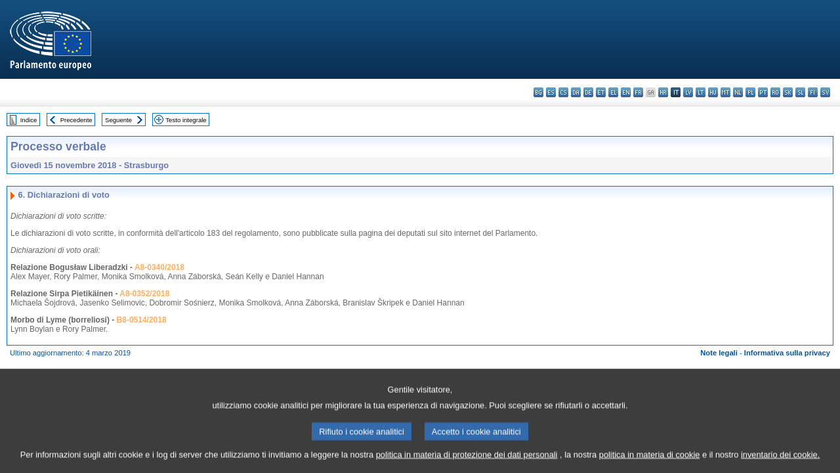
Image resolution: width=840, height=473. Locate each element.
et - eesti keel (601, 92)
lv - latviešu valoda (688, 92)
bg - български (538, 92)
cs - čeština (563, 92)
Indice (28, 120)
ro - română (775, 92)
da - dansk (576, 92)
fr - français (638, 92)
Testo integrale (185, 120)
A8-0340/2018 (159, 267)
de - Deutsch (588, 92)
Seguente (118, 120)
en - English (626, 92)
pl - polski (750, 92)
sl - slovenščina (800, 92)
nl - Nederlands (738, 92)
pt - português (763, 92)
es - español (551, 92)
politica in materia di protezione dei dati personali (467, 465)
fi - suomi (813, 92)
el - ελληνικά (613, 92)
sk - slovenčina (788, 92)
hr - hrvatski (663, 92)
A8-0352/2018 (144, 293)
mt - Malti (725, 92)
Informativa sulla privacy (787, 353)
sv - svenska (825, 92)
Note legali (719, 353)
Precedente (76, 120)
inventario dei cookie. (780, 465)
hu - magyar (713, 92)
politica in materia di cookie (649, 465)
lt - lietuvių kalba (700, 92)
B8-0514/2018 (142, 320)
